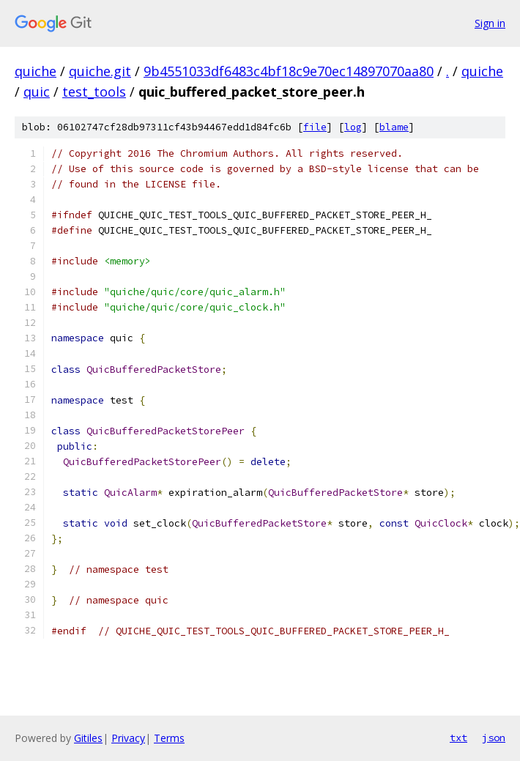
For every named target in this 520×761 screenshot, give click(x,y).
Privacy (128, 738)
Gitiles (88, 738)
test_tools (94, 91)
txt (458, 737)
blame (394, 127)
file (315, 127)
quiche (35, 71)
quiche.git (100, 71)
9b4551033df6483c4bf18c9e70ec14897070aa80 (289, 71)
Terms (169, 738)
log (353, 127)
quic (36, 91)
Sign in (490, 23)
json (493, 737)
